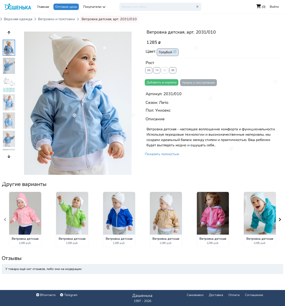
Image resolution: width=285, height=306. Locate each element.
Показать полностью (162, 154)
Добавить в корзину (162, 82)
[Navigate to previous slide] (5, 219)
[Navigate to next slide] (280, 219)
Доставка (216, 295)
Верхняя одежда (18, 19)
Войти (274, 7)
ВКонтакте (46, 295)
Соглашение (254, 295)
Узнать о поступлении (198, 83)
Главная (43, 7)
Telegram (68, 295)
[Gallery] (142, 219)
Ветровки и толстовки (56, 19)
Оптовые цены (66, 7)
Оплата (234, 295)
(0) (260, 6)
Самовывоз (195, 295)
